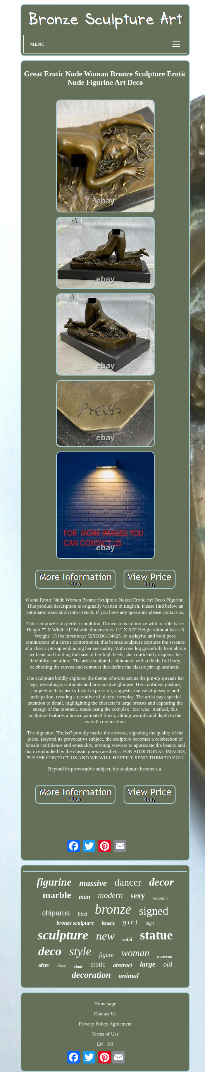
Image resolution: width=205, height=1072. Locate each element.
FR (110, 1044)
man (84, 896)
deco (49, 951)
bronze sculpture (75, 923)
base (62, 965)
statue (156, 935)
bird (82, 914)
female (108, 923)
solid (127, 939)
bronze (113, 909)
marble (57, 895)
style (80, 951)
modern (110, 895)
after (44, 965)
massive (93, 883)
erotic (97, 964)
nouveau (164, 956)
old (167, 964)
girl (130, 922)
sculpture (63, 935)
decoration (91, 975)
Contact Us (105, 1014)
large (147, 964)
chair (78, 966)
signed (154, 911)
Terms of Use (105, 1034)
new (105, 935)
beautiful (160, 898)
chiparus (56, 913)
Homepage (105, 1004)
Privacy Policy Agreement (105, 1024)
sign (150, 923)
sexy (138, 895)
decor (161, 882)
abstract (122, 965)
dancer (127, 882)
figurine (54, 882)
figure (106, 954)
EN (100, 1044)
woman (135, 953)
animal (129, 976)
